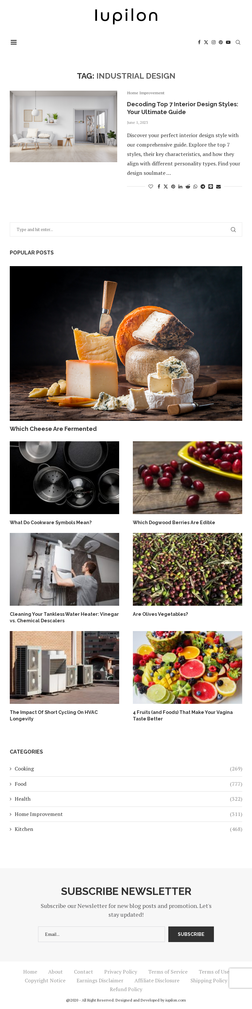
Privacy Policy (120, 971)
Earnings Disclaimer (100, 979)
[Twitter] (207, 42)
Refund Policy (126, 988)
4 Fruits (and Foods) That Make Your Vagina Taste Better (182, 714)
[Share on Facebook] (159, 186)
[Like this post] (150, 186)
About (55, 971)
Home (30, 971)
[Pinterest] (222, 42)
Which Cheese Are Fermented (53, 428)
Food (128, 783)
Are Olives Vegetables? (160, 613)
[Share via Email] (218, 186)
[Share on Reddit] (188, 186)
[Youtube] (229, 42)
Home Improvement (128, 813)
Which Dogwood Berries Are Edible (174, 522)
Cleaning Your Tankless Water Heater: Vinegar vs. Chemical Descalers (64, 617)
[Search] (239, 42)
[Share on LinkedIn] (180, 186)
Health (128, 798)
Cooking (128, 767)
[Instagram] (215, 42)
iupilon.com (175, 999)
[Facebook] (200, 42)
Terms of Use (214, 971)
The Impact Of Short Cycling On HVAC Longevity (53, 714)
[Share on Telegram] (203, 186)
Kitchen (128, 828)
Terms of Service (168, 971)
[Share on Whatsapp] (195, 186)
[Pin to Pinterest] (173, 186)
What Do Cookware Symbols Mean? (50, 522)
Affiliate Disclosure (156, 979)
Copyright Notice (45, 979)
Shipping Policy (208, 979)
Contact (83, 971)
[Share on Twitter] (165, 186)
